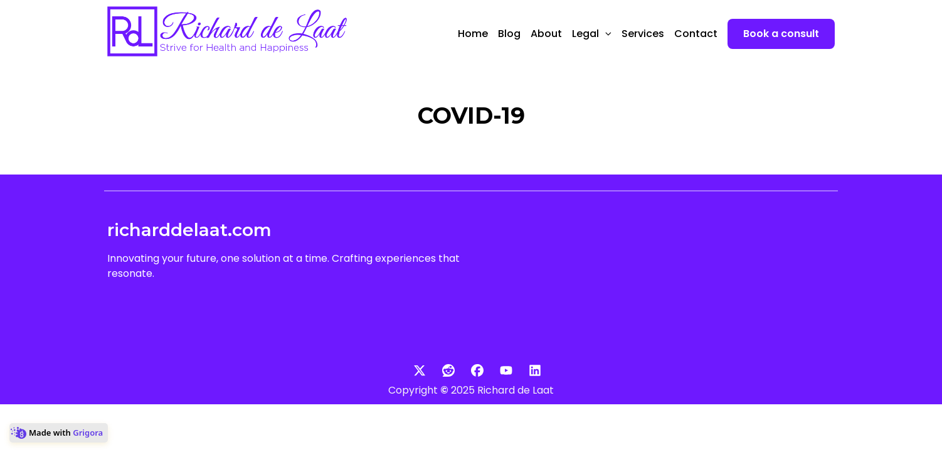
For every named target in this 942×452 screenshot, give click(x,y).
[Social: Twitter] (413, 370)
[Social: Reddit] (442, 370)
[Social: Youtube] (499, 370)
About (546, 33)
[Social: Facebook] (471, 370)
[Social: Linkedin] (528, 370)
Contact (695, 33)
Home (473, 33)
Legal (591, 33)
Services (643, 33)
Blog (509, 33)
